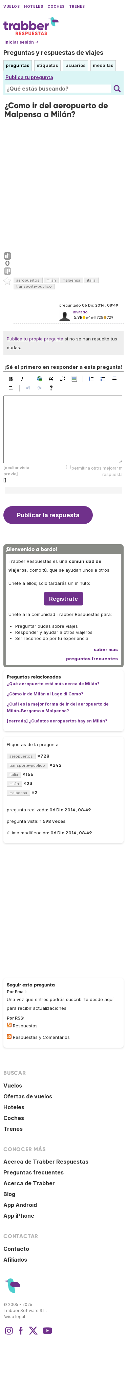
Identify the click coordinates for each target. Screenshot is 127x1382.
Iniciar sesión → (21, 42)
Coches (55, 6)
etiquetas (47, 65)
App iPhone (18, 1215)
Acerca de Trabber (29, 1183)
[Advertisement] (63, 185)
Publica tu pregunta (29, 77)
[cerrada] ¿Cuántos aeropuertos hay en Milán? (57, 720)
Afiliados (15, 1259)
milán (51, 280)
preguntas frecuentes (92, 658)
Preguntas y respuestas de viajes (53, 52)
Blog (9, 1194)
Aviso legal (14, 1316)
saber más (106, 649)
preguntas (17, 65)
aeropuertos (28, 280)
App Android (20, 1204)
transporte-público (34, 286)
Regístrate (63, 598)
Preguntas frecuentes (33, 1172)
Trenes (77, 6)
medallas (103, 65)
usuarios (75, 65)
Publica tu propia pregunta (35, 338)
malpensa (71, 280)
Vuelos (11, 6)
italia (91, 280)
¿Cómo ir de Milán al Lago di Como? (45, 693)
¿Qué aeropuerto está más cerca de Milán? (53, 683)
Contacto (16, 1248)
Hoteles (33, 6)
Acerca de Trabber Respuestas (45, 1161)
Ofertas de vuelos (27, 1096)
